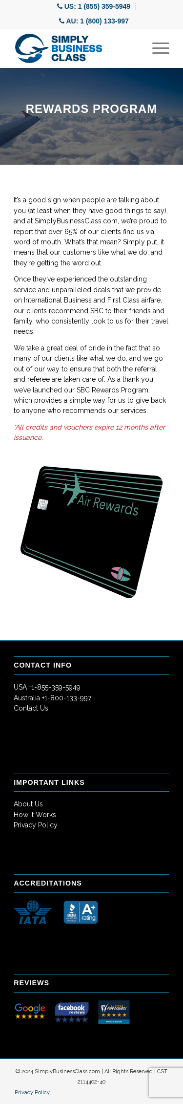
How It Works (35, 815)
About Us (28, 804)
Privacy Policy (36, 825)
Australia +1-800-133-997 (52, 698)
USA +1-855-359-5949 (47, 687)
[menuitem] (94, 6)
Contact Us (31, 708)
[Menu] (155, 48)
